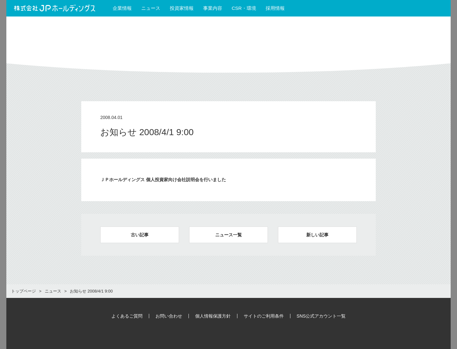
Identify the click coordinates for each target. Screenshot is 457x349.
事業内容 (212, 8)
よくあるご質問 (126, 316)
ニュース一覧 (228, 234)
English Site (427, 8)
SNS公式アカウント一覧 (321, 316)
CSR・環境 (244, 8)
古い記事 (140, 234)
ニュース (150, 8)
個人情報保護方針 (213, 316)
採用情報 (278, 8)
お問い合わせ (169, 316)
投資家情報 (182, 8)
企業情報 (122, 8)
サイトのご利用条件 (264, 316)
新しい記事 (317, 234)
